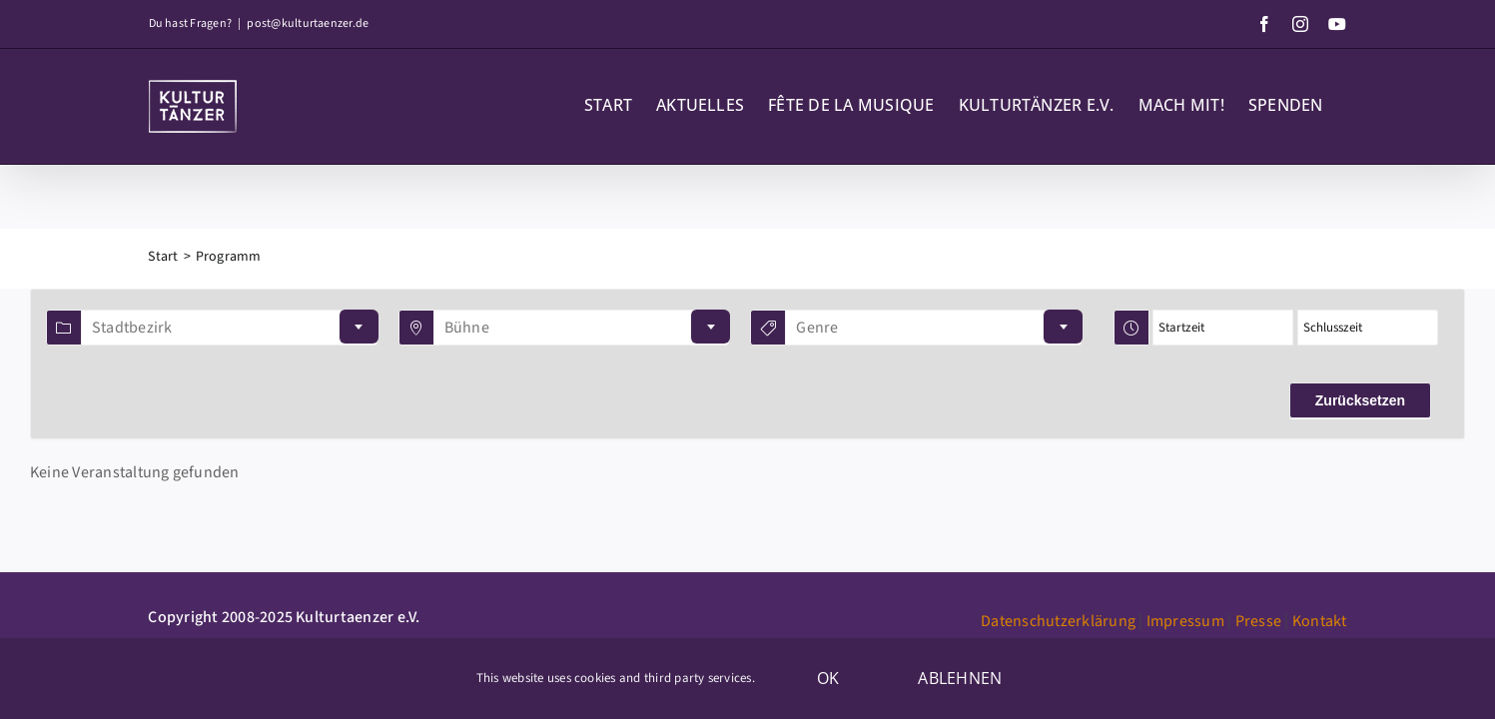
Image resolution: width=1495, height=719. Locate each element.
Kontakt (1319, 621)
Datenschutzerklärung (1058, 621)
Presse (1258, 621)
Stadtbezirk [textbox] (132, 328)
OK (828, 678)
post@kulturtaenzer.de (308, 23)
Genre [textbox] (817, 328)
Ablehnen (960, 678)
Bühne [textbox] (466, 328)
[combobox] (229, 328)
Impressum (1185, 621)
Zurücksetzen (1360, 400)
